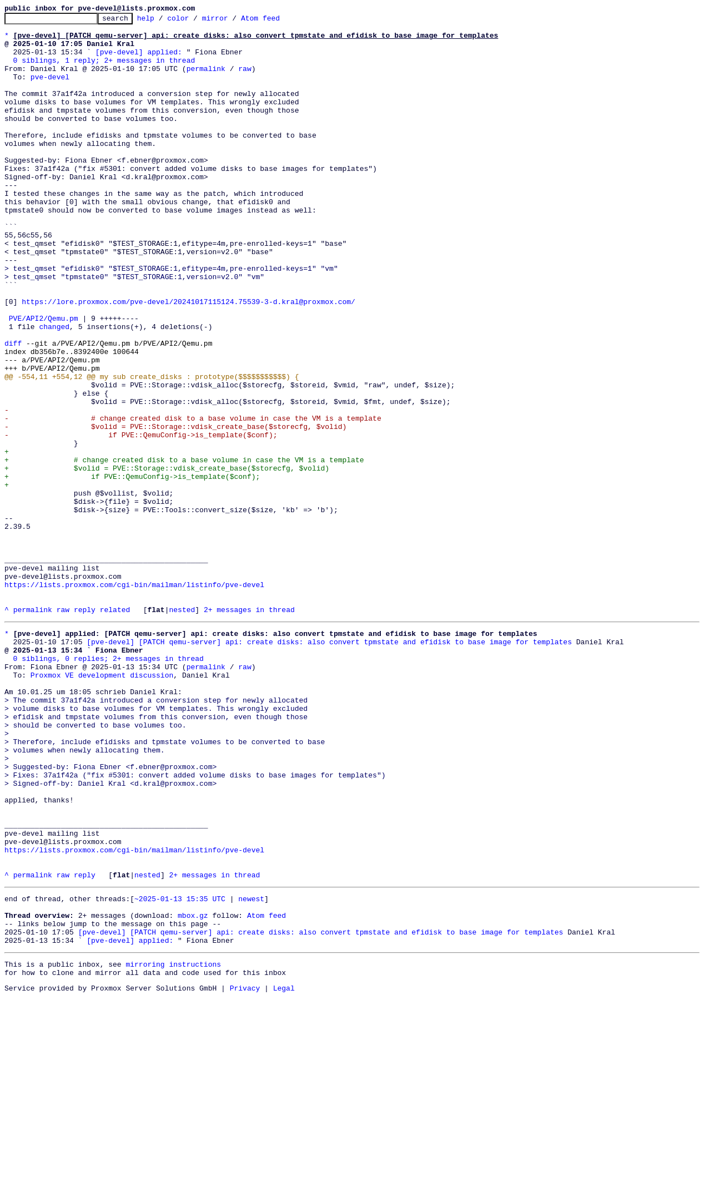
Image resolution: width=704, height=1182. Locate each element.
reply (84, 729)
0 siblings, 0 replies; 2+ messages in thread (108, 785)
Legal (284, 1173)
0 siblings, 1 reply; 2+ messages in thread (104, 70)
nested (182, 729)
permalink (206, 80)
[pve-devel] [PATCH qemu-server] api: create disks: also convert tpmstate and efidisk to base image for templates (329, 765)
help (163, 21)
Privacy (245, 1173)
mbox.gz (193, 1090)
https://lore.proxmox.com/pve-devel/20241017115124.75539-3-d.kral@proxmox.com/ (188, 360)
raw (244, 80)
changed (54, 390)
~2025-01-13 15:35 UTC (179, 1070)
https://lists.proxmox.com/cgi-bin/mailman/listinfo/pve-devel (134, 699)
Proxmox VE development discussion (102, 805)
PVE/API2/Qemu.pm (43, 380)
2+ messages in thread (249, 729)
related (115, 729)
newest (251, 1070)
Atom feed (277, 21)
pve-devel (50, 90)
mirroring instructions (173, 1145)
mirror (232, 21)
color (195, 21)
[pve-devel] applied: (138, 60)
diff (13, 410)
